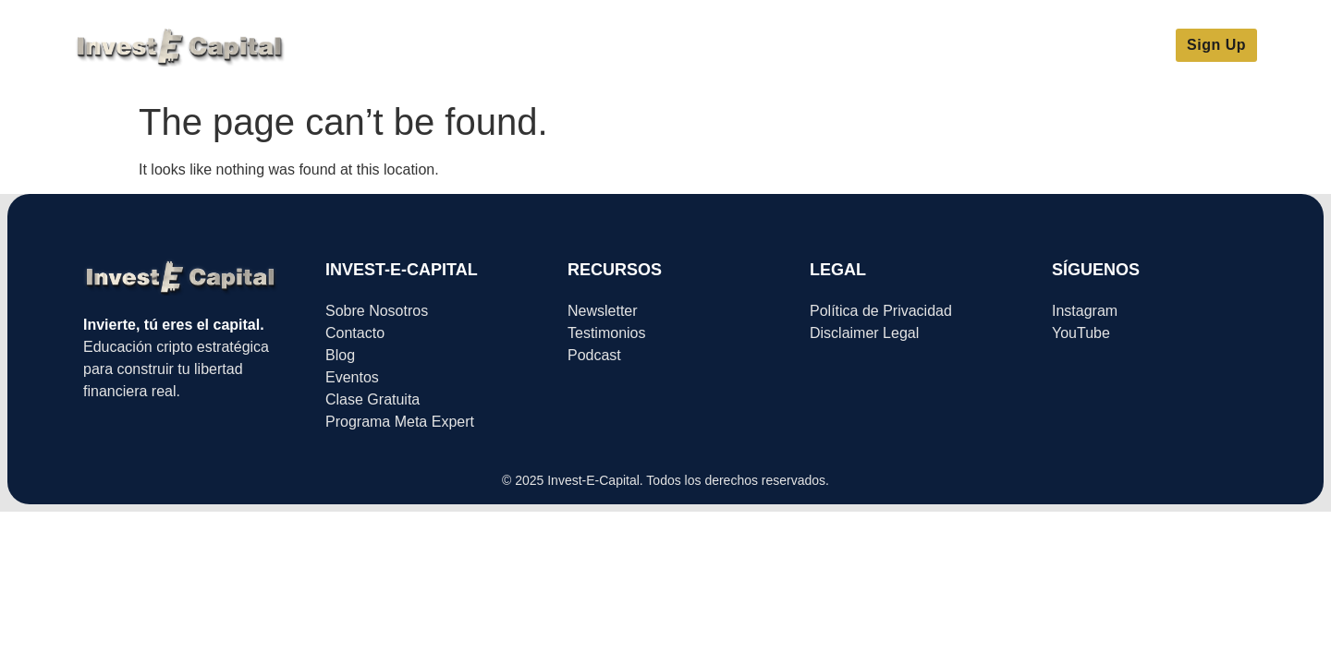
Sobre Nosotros (714, 46)
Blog (812, 46)
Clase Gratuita (580, 46)
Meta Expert (460, 46)
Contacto (969, 46)
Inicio (373, 46)
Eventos (882, 46)
